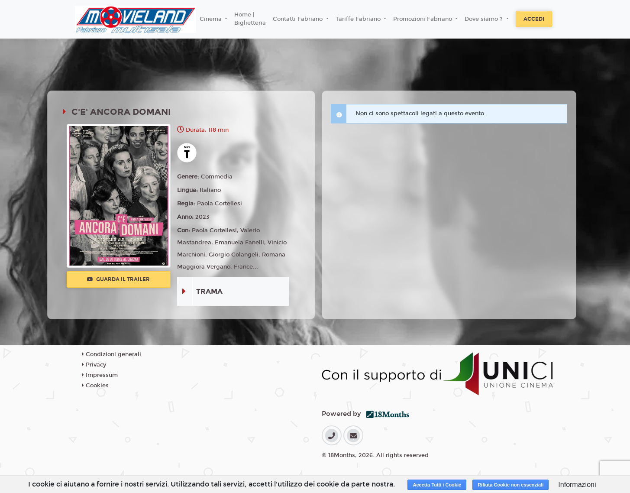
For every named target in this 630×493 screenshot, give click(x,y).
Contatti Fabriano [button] (298, 19)
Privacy (94, 364)
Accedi (533, 19)
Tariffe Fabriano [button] (359, 19)
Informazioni (577, 484)
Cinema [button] (211, 19)
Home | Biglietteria (250, 19)
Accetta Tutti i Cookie (437, 484)
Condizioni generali (111, 354)
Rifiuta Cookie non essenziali (510, 484)
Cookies (95, 385)
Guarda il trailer (118, 279)
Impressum (100, 375)
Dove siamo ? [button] (484, 19)
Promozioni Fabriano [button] (423, 19)
